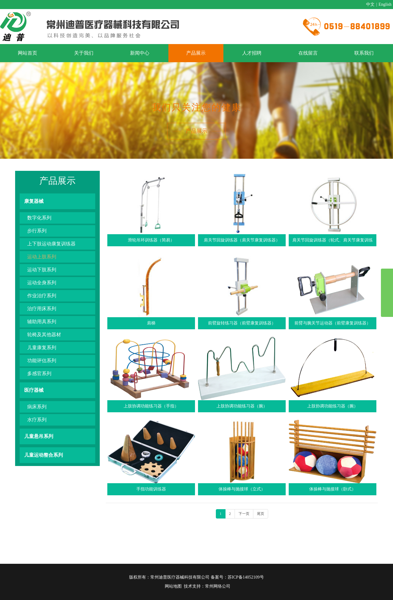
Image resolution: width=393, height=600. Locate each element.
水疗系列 (37, 419)
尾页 (260, 514)
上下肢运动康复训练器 (51, 243)
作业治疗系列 (41, 295)
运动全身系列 (41, 282)
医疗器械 (34, 390)
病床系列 (37, 406)
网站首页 (27, 53)
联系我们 (364, 53)
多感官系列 (39, 373)
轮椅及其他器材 (44, 334)
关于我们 (83, 53)
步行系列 (37, 230)
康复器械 (34, 201)
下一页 (244, 514)
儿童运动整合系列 (43, 455)
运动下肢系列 (41, 269)
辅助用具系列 (41, 321)
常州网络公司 (217, 586)
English (384, 4)
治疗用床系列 (41, 308)
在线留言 (308, 53)
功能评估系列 (41, 360)
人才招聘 (251, 53)
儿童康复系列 (41, 347)
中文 (370, 4)
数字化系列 (39, 217)
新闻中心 (139, 53)
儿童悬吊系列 (38, 436)
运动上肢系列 (41, 256)
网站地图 (173, 586)
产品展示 (196, 53)
